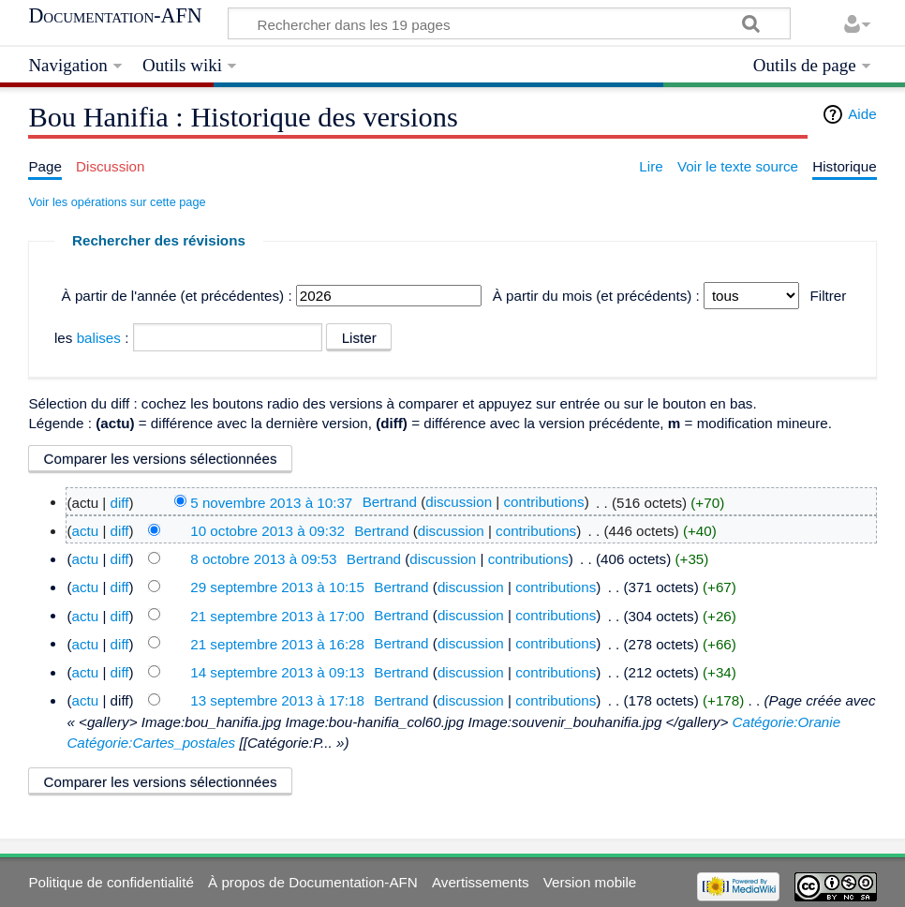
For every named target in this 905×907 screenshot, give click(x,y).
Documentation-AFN (114, 15)
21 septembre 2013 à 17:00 (277, 615)
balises (99, 338)
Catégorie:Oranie (786, 722)
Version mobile (590, 882)
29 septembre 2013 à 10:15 (277, 587)
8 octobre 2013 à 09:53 (263, 559)
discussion (458, 502)
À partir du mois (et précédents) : (596, 296)
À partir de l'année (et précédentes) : (177, 296)
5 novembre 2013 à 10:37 (271, 502)
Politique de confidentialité (110, 882)
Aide (862, 114)
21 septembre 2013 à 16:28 (277, 643)
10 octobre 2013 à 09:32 (267, 531)
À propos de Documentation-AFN (313, 882)
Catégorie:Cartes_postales (151, 743)
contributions (544, 502)
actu (84, 531)
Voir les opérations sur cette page (116, 202)
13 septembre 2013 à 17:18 (277, 700)
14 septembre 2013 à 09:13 (277, 672)
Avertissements (480, 882)
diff (120, 502)
